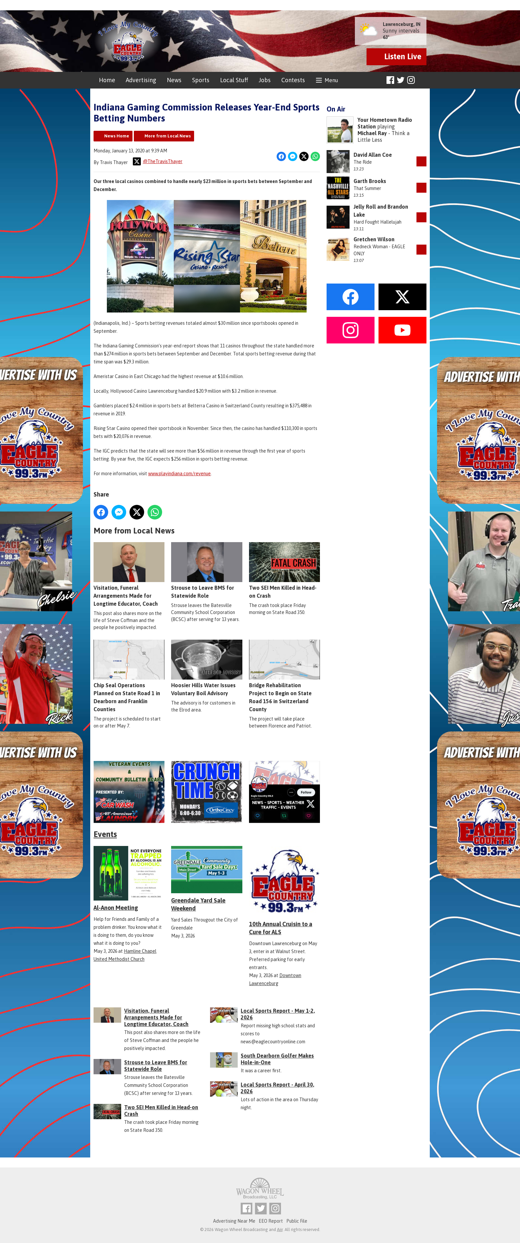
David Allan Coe (373, 155)
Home (107, 80)
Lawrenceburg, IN (401, 24)
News (174, 80)
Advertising (141, 80)
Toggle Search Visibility (422, 80)
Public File (296, 1221)
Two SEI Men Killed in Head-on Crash (284, 570)
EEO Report (271, 1221)
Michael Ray (372, 133)
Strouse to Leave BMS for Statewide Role (206, 570)
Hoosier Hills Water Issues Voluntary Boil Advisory (206, 668)
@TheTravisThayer (157, 161)
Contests (293, 80)
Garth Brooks (370, 181)
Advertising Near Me (234, 1221)
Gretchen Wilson (374, 239)
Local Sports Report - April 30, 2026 (277, 1088)
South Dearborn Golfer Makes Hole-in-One (277, 1059)
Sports (200, 80)
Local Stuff (234, 80)
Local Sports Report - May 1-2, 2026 (278, 1014)
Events (105, 834)
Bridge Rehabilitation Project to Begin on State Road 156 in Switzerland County (284, 676)
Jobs (265, 80)
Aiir (280, 1229)
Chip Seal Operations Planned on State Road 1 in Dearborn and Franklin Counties (129, 676)
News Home (116, 135)
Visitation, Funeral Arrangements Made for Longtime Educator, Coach (129, 574)
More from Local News (167, 135)
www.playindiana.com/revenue (179, 473)
